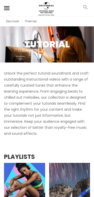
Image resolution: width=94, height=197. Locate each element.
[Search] (7, 8)
